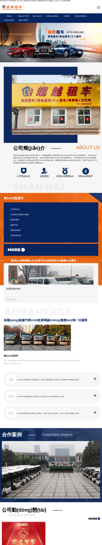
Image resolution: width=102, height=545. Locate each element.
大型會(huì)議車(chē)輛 (18, 211)
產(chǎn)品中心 (32, 17)
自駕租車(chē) (14, 232)
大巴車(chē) (14, 206)
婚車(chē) (13, 221)
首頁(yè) (8, 17)
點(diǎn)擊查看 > (11, 297)
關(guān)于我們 (20, 17)
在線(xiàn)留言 (81, 17)
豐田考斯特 (13, 216)
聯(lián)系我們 (94, 17)
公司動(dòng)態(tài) (45, 17)
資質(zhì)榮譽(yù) (69, 17)
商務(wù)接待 (14, 227)
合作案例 (57, 17)
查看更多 (50, 159)
